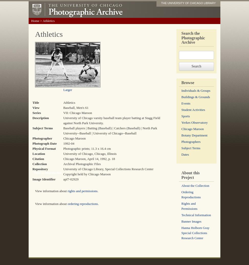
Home (35, 21)
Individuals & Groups (196, 91)
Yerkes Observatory (195, 122)
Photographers (191, 142)
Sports (186, 116)
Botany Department (195, 135)
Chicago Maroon (193, 129)
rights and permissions (82, 191)
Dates (185, 154)
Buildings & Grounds (196, 97)
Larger (67, 90)
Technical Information (196, 215)
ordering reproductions (82, 204)
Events (186, 103)
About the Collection (195, 186)
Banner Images (191, 221)
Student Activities (193, 110)
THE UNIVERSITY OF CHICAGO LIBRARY (188, 3)
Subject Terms (191, 148)
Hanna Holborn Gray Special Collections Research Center (196, 233)
